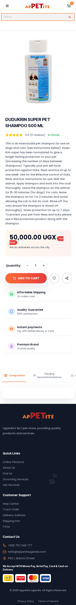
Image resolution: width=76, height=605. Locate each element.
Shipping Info (11, 521)
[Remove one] (27, 265)
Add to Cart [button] (26, 278)
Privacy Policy (26, 601)
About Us (9, 468)
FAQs (6, 527)
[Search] (70, 17)
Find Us (7, 473)
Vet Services (11, 485)
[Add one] (43, 265)
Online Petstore (13, 462)
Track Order (11, 509)
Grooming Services (15, 479)
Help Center (11, 504)
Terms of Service (48, 601)
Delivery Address (14, 515)
